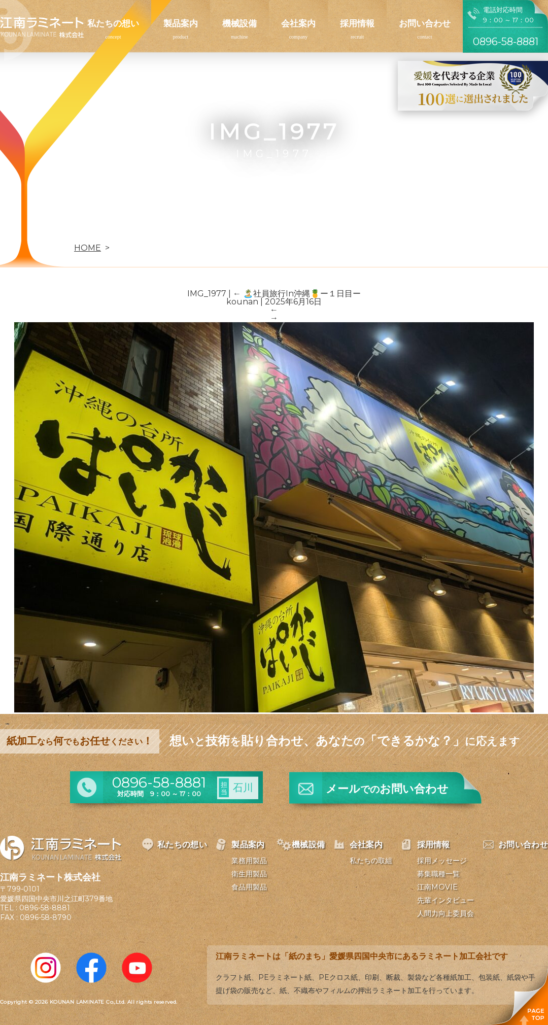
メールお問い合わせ (387, 789)
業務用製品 (249, 860)
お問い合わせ (425, 23)
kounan (242, 301)
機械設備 (239, 23)
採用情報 (357, 23)
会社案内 (298, 23)
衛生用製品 (249, 873)
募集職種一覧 (438, 873)
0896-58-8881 (44, 907)
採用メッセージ (442, 860)
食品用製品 (249, 887)
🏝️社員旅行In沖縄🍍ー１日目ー (297, 293)
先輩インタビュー (445, 900)
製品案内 (180, 23)
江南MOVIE (437, 887)
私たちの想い (113, 23)
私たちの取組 (371, 860)
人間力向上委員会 (445, 913)
